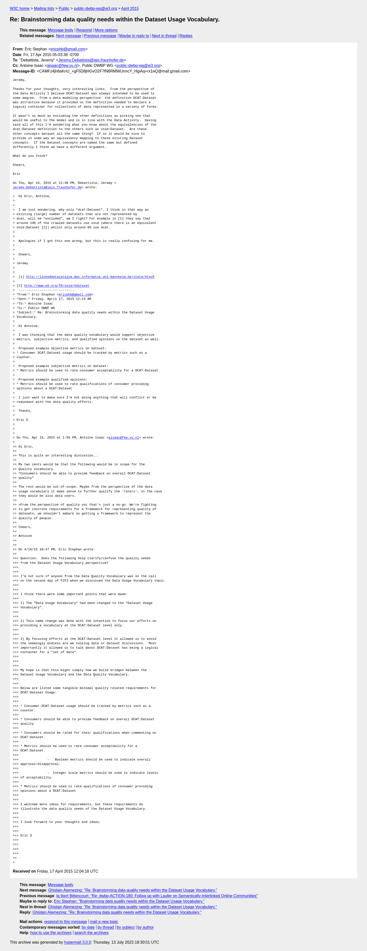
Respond (84, 30)
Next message (68, 36)
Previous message (100, 36)
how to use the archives (51, 933)
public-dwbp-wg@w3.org (95, 8)
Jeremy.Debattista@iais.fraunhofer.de (91, 60)
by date (88, 927)
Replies (185, 36)
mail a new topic (104, 922)
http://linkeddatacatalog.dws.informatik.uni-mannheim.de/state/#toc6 (90, 277)
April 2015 (130, 8)
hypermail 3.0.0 (77, 942)
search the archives (92, 933)
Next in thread (164, 36)
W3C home (19, 8)
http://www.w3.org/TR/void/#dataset (56, 286)
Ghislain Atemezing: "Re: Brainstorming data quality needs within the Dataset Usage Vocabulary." (132, 890)
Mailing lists (44, 8)
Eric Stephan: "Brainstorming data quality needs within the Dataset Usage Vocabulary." (129, 901)
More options (106, 30)
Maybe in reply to (134, 36)
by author (145, 927)
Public (64, 8)
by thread (106, 927)
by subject (125, 927)
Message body (60, 30)
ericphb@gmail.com (68, 49)
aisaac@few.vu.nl (62, 65)
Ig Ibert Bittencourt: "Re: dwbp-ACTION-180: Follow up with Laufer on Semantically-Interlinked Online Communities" (157, 896)
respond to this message (65, 922)
